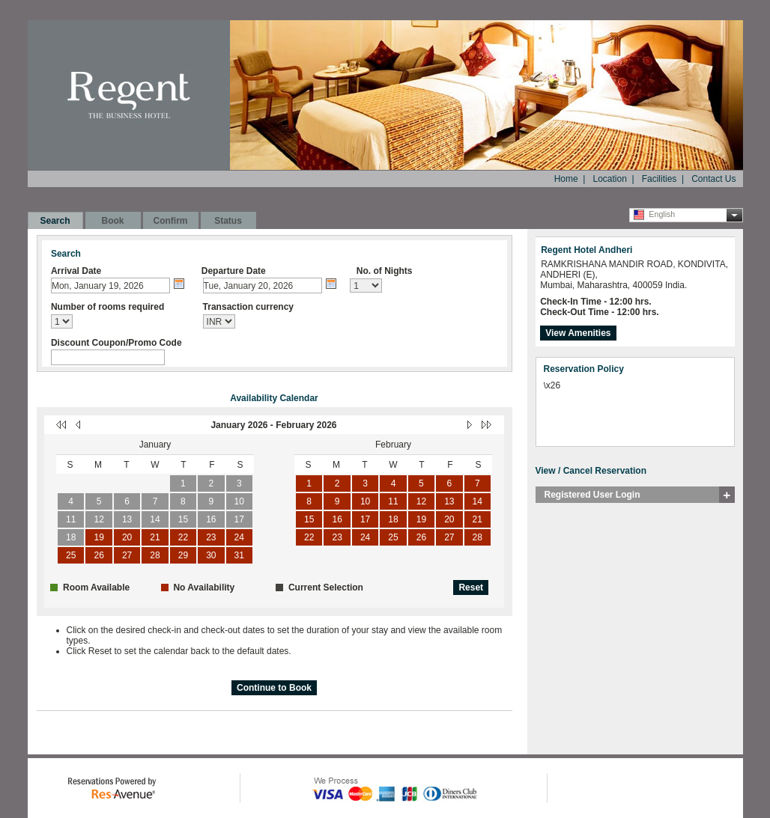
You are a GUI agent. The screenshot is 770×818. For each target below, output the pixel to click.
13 (127, 519)
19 (98, 537)
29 (183, 555)
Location (609, 179)
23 (211, 537)
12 (98, 519)
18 (71, 537)
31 (239, 555)
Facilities (659, 179)
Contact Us (713, 179)
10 (239, 501)
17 (239, 519)
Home (566, 179)
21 (155, 537)
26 (98, 555)
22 (183, 537)
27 (127, 555)
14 (155, 519)
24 (239, 537)
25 (71, 555)
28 (155, 555)
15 (183, 519)
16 (211, 519)
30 (211, 555)
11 (71, 519)
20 (127, 537)
